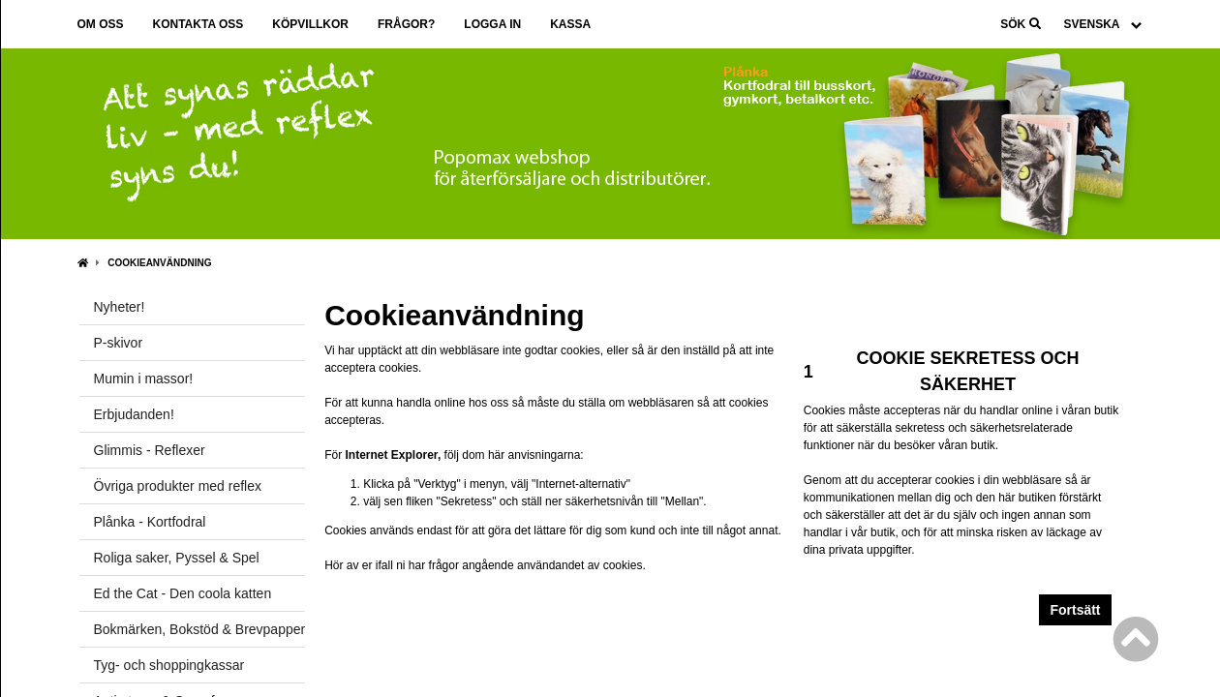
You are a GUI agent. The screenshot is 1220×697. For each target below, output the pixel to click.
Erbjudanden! (134, 414)
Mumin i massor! (144, 378)
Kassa (570, 24)
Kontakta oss (198, 24)
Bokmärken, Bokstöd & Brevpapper (200, 629)
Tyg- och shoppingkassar (169, 665)
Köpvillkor (310, 24)
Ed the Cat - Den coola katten (183, 593)
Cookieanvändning (159, 263)
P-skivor (118, 342)
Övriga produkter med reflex (178, 486)
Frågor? (406, 24)
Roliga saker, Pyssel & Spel (176, 557)
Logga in (492, 24)
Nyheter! (119, 307)
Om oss (100, 24)
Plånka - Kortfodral (150, 522)
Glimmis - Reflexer (149, 450)
